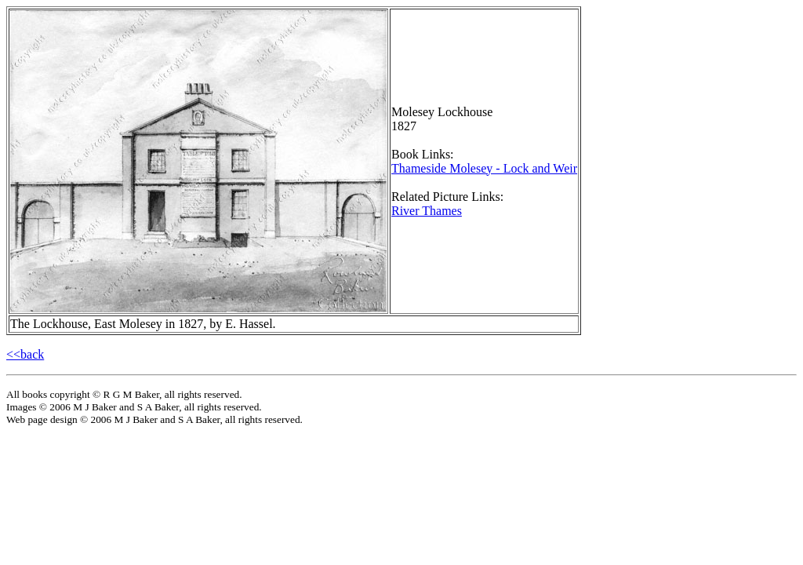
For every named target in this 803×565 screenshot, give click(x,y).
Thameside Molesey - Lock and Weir (484, 168)
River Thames (426, 210)
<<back (25, 354)
